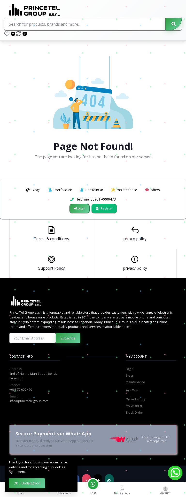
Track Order (134, 412)
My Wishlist (134, 406)
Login (79, 208)
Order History (136, 399)
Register (104, 208)
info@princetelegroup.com (28, 401)
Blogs (130, 375)
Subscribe (68, 338)
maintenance (135, 382)
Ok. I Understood (27, 483)
